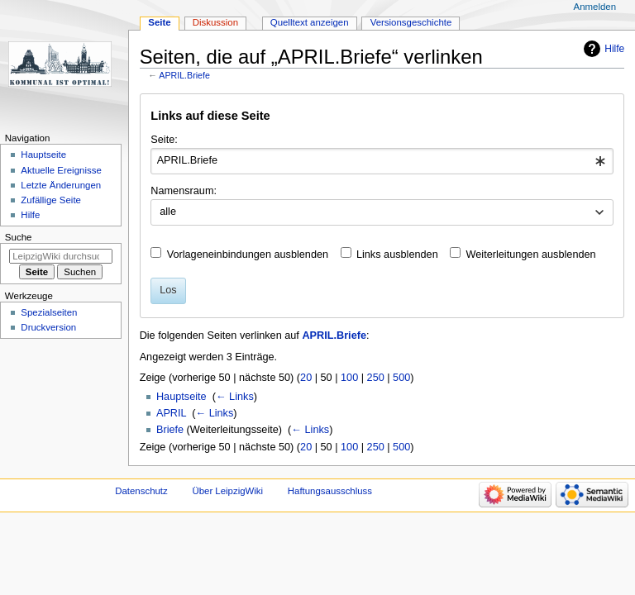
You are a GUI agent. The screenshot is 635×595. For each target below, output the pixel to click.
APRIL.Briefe (184, 75)
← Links (235, 396)
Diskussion (215, 22)
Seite (159, 22)
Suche (18, 237)
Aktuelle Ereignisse (61, 170)
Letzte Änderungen (61, 185)
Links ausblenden (397, 254)
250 (375, 377)
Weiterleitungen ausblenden (531, 254)
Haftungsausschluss (330, 491)
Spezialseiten (49, 312)
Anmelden (595, 7)
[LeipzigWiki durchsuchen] (60, 256)
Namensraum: (183, 191)
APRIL (171, 413)
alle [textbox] (168, 211)
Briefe (170, 430)
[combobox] (381, 161)
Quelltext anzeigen (309, 22)
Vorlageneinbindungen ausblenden (247, 254)
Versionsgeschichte (411, 22)
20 (306, 377)
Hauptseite (181, 396)
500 (401, 377)
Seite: (163, 139)
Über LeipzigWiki (227, 491)
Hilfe (614, 49)
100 (349, 377)
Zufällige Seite (51, 200)
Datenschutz (141, 491)
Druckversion (48, 327)
